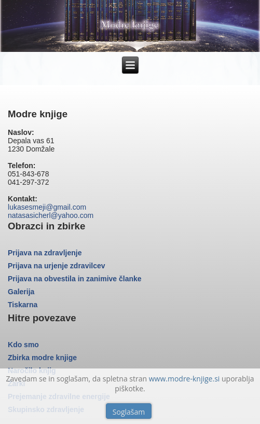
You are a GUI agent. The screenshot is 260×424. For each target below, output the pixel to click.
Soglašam (129, 412)
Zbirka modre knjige (42, 357)
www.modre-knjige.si (184, 379)
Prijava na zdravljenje (44, 253)
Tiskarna (22, 304)
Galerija (21, 292)
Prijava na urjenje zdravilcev (56, 266)
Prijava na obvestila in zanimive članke (75, 279)
